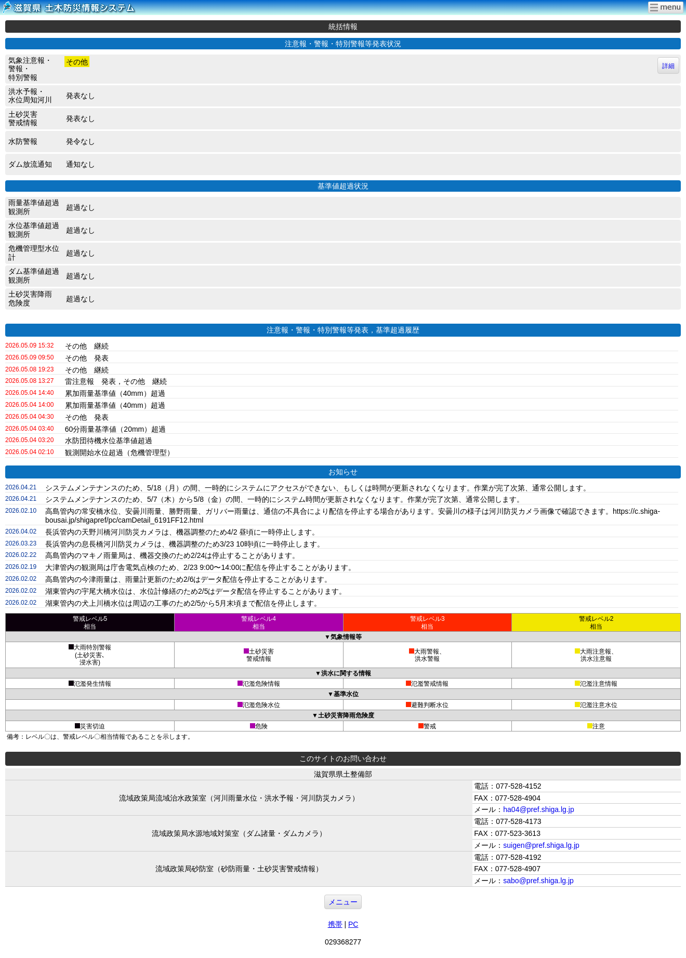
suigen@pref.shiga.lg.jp (541, 845)
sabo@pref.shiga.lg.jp (538, 880)
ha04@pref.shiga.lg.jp (538, 809)
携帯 (335, 924)
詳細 (668, 66)
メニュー (343, 902)
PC (353, 924)
